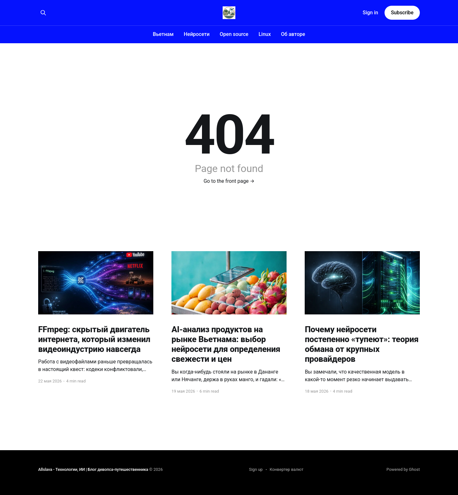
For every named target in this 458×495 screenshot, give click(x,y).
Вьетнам (163, 34)
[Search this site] (43, 13)
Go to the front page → (229, 181)
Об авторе (293, 34)
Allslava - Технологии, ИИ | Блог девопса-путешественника (93, 469)
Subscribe (402, 13)
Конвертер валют (286, 469)
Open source (234, 34)
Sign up (256, 469)
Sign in (370, 13)
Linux (265, 34)
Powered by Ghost (403, 469)
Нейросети (197, 34)
